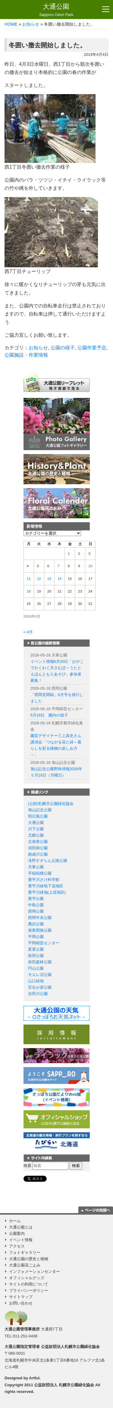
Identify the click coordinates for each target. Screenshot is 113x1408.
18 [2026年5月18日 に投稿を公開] (29, 591)
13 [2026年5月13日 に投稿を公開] (49, 579)
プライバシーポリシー (28, 1290)
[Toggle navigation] (106, 9)
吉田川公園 (38, 993)
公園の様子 (63, 347)
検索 (27, 1165)
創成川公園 (38, 854)
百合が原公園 (40, 987)
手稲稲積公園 (40, 873)
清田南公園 (38, 848)
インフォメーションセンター (34, 1271)
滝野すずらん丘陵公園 (47, 860)
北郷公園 (36, 835)
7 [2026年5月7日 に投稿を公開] (59, 566)
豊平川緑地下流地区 (45, 886)
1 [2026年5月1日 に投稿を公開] (69, 553)
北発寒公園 (38, 841)
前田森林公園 (40, 962)
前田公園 (36, 955)
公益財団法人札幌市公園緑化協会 (70, 1346)
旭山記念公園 (40, 810)
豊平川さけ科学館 (43, 879)
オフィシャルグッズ (26, 1278)
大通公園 (56, 10)
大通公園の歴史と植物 (28, 1259)
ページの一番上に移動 (95, 1209)
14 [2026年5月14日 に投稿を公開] (59, 579)
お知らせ (30, 24)
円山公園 (36, 968)
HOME (11, 24)
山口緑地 (36, 981)
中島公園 (36, 905)
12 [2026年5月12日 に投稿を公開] (39, 579)
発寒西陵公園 (40, 930)
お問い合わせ (21, 1303)
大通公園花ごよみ (24, 1265)
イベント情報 (21, 1240)
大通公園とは (21, 1227)
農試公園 (36, 924)
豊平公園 (36, 898)
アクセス (17, 1246)
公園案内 (17, 1233)
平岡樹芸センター (43, 943)
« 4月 (28, 632)
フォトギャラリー (24, 1252)
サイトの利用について (28, 1284)
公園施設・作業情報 (26, 355)
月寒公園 (36, 867)
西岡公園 (36, 911)
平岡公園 (36, 936)
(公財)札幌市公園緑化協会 (51, 803)
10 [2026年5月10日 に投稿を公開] (90, 566)
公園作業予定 (91, 347)
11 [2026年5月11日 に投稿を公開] (29, 579)
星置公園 (36, 949)
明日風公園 (38, 816)
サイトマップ (21, 1297)
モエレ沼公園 (40, 974)
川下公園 (36, 829)
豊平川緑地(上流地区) (47, 892)
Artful (34, 1378)
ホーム (15, 1221)
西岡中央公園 (40, 917)
